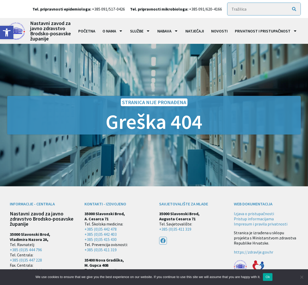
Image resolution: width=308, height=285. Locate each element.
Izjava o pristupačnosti (254, 213)
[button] (6, 32)
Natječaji (194, 30)
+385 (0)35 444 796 (26, 249)
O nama (112, 31)
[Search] (294, 9)
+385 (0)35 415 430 (100, 239)
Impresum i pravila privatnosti (260, 224)
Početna (86, 30)
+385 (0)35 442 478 (100, 229)
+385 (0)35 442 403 (100, 234)
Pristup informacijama (254, 218)
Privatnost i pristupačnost (266, 31)
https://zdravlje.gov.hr (253, 252)
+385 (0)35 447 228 (26, 260)
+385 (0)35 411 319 (100, 249)
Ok (268, 277)
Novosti (219, 30)
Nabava (167, 31)
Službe (140, 31)
